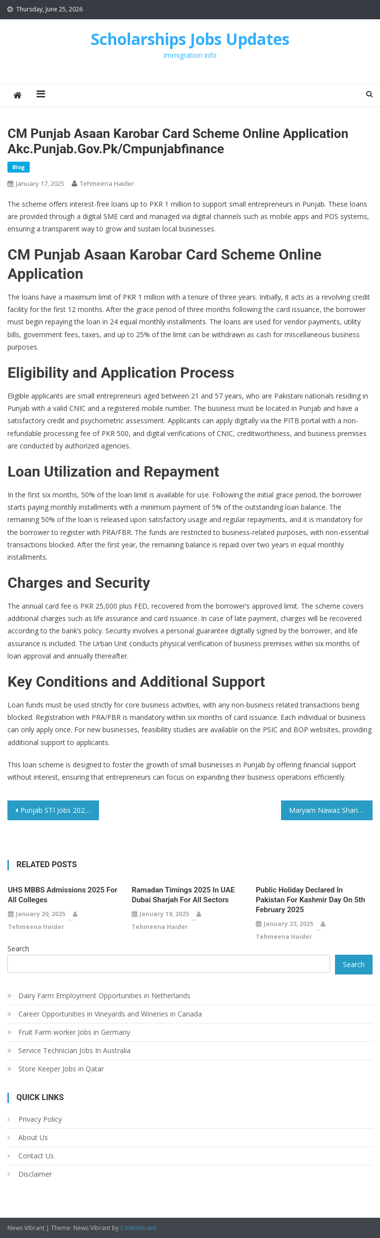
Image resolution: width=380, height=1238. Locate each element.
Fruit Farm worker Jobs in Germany (74, 1032)
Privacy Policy (40, 1119)
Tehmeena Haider (107, 183)
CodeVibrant (138, 1228)
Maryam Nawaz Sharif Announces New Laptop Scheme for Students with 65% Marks (330, 810)
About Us (33, 1137)
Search (18, 948)
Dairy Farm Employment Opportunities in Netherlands (104, 995)
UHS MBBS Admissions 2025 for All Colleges (62, 894)
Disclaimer (35, 1174)
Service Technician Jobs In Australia (74, 1050)
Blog (18, 167)
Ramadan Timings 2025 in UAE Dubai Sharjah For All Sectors (183, 894)
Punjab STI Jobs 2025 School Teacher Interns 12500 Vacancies (59, 810)
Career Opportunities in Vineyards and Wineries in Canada (110, 1013)
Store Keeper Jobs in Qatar (61, 1068)
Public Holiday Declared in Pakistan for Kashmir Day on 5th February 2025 (310, 899)
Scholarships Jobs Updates (190, 38)
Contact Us (36, 1155)
